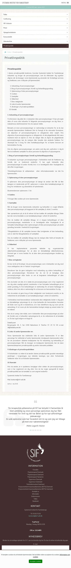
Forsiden (35, 470)
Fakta (5, 14)
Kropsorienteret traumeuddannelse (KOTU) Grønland (35, 489)
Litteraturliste (7, 41)
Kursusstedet (7, 37)
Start (5, 52)
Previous (6, 417)
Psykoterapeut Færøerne (35, 477)
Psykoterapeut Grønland (35, 474)
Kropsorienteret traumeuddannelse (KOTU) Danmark (36, 487)
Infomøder (35, 494)
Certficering (7, 19)
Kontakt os (35, 491)
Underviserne (35, 496)
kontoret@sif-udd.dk (35, 516)
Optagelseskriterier (9, 32)
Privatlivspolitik (8, 46)
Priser (5, 28)
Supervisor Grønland (35, 482)
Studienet (35, 501)
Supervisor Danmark (35, 479)
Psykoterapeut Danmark (35, 472)
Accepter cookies (35, 561)
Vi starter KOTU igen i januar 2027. (35, 7)
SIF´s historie (7, 23)
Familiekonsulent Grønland (35, 484)
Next (65, 417)
